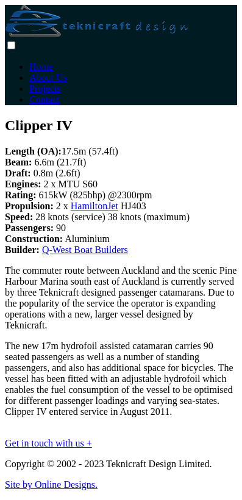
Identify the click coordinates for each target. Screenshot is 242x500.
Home (41, 66)
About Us (48, 77)
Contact (44, 99)
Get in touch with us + (48, 443)
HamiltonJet (94, 206)
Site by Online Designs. (51, 484)
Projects (45, 88)
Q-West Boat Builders (85, 250)
